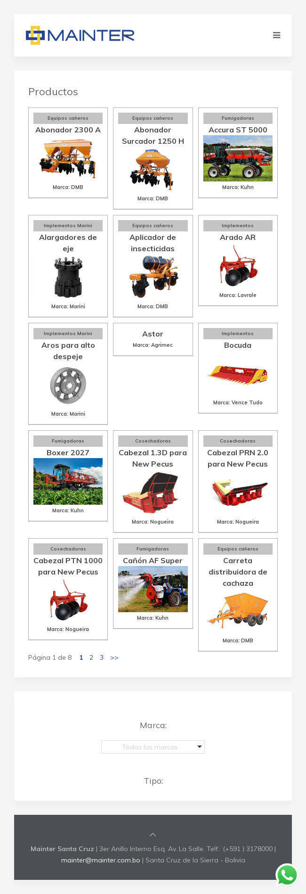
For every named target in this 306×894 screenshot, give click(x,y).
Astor (152, 333)
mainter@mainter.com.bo (100, 860)
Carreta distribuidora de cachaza (238, 572)
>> (114, 657)
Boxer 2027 (68, 452)
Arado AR (238, 237)
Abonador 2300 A (68, 129)
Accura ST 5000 (238, 129)
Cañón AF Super (153, 560)
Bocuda (237, 345)
